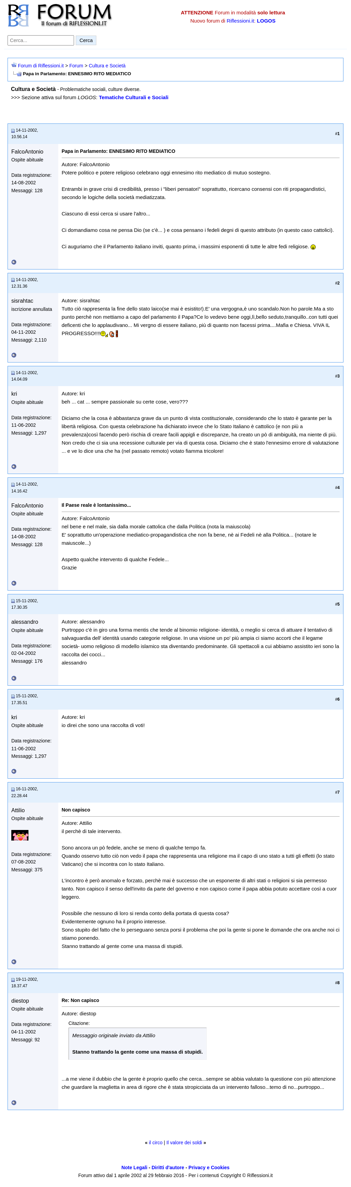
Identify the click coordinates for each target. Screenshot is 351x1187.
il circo (155, 1142)
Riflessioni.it (240, 21)
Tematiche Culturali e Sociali (133, 97)
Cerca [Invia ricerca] (86, 40)
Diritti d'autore (168, 1167)
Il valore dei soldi (184, 1142)
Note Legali (134, 1167)
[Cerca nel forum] (41, 40)
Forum (76, 65)
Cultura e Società (107, 65)
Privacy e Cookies (209, 1167)
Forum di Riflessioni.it (41, 65)
